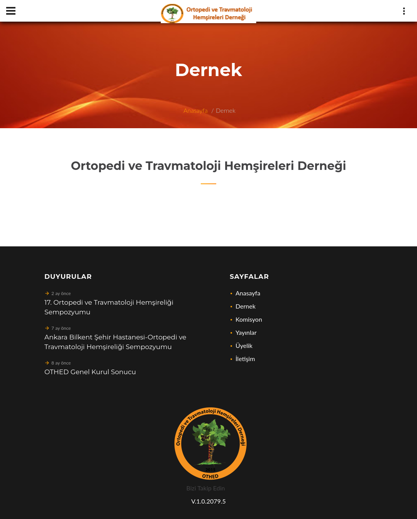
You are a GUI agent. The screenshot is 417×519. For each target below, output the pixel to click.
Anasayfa (195, 110)
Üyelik (244, 345)
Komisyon (249, 319)
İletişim (245, 358)
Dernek (226, 110)
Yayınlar (246, 332)
